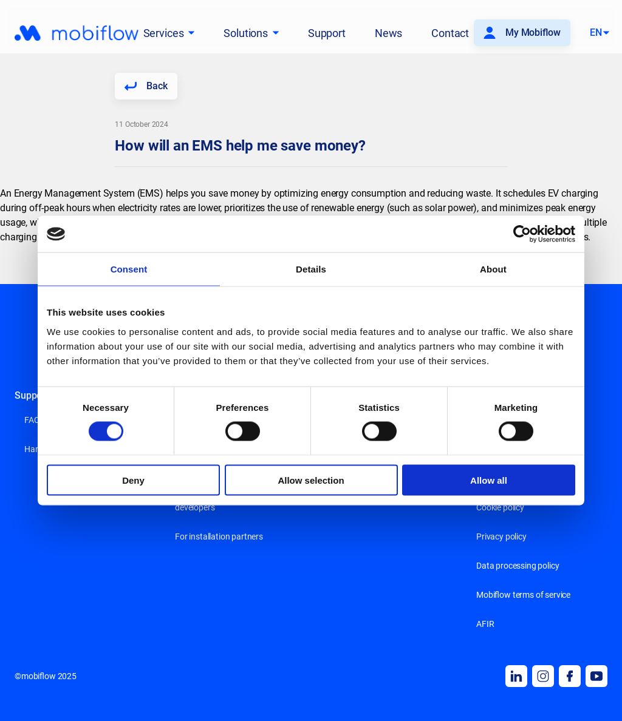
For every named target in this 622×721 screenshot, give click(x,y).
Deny (133, 480)
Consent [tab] (129, 269)
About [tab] (493, 269)
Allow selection (311, 480)
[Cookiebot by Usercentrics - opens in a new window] (522, 234)
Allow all (488, 480)
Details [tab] (311, 269)
